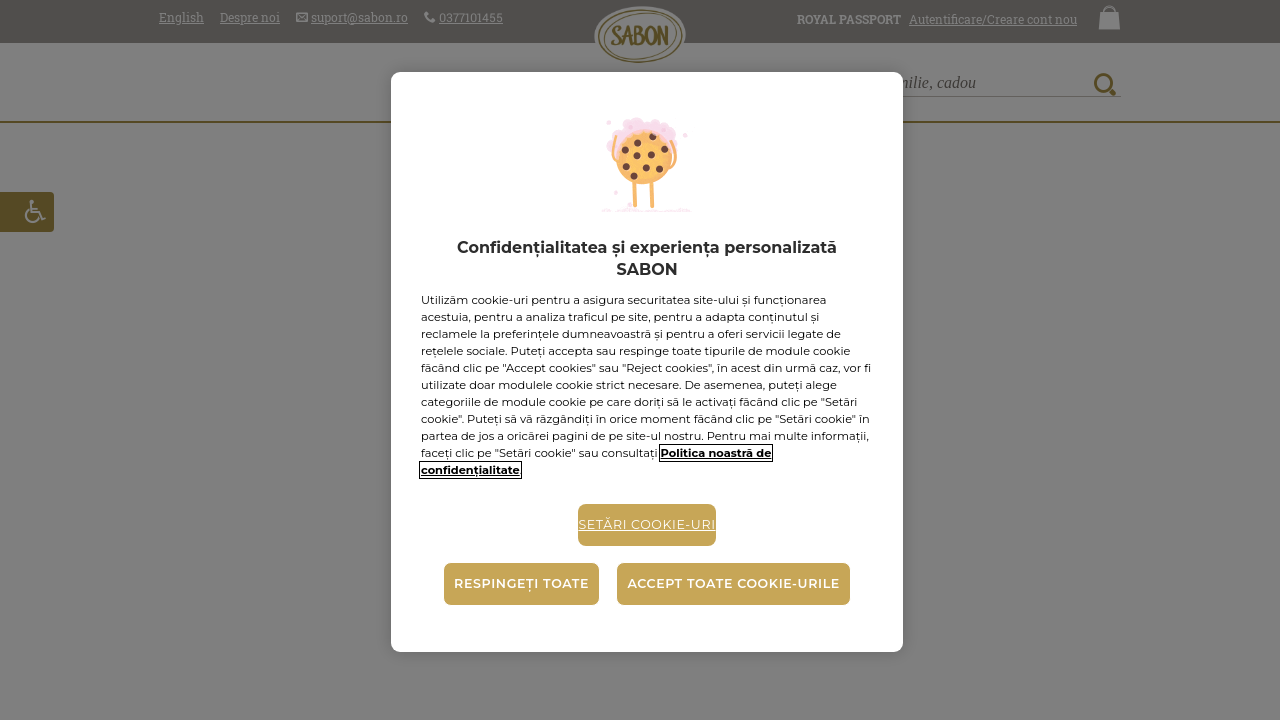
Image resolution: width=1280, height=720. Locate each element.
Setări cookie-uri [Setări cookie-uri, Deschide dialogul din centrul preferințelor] (646, 524)
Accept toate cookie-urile (733, 583)
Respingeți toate (521, 583)
